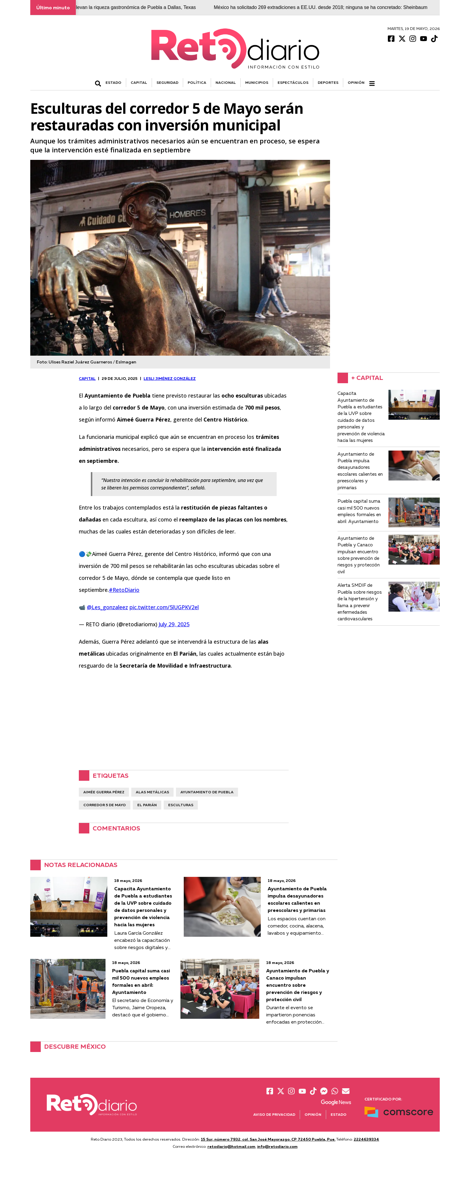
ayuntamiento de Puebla (207, 792)
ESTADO (113, 82)
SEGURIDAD (167, 82)
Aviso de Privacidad (274, 1114)
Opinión (356, 82)
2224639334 (366, 1139)
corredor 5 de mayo (104, 805)
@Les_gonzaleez (107, 607)
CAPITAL (139, 82)
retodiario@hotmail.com (231, 1146)
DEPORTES (328, 82)
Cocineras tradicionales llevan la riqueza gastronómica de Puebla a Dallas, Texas (122, 7)
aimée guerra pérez (103, 792)
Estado (339, 1114)
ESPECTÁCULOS (293, 82)
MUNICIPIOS (256, 82)
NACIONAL (226, 82)
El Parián (147, 805)
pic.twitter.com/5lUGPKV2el (164, 607)
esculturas (180, 805)
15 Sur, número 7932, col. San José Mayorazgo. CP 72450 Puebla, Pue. (268, 1139)
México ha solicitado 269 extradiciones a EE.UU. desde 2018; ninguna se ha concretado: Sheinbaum (334, 7)
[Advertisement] (184, 718)
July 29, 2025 (174, 624)
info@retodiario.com (277, 1146)
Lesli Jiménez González (170, 378)
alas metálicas (152, 792)
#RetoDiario (124, 589)
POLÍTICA (197, 82)
